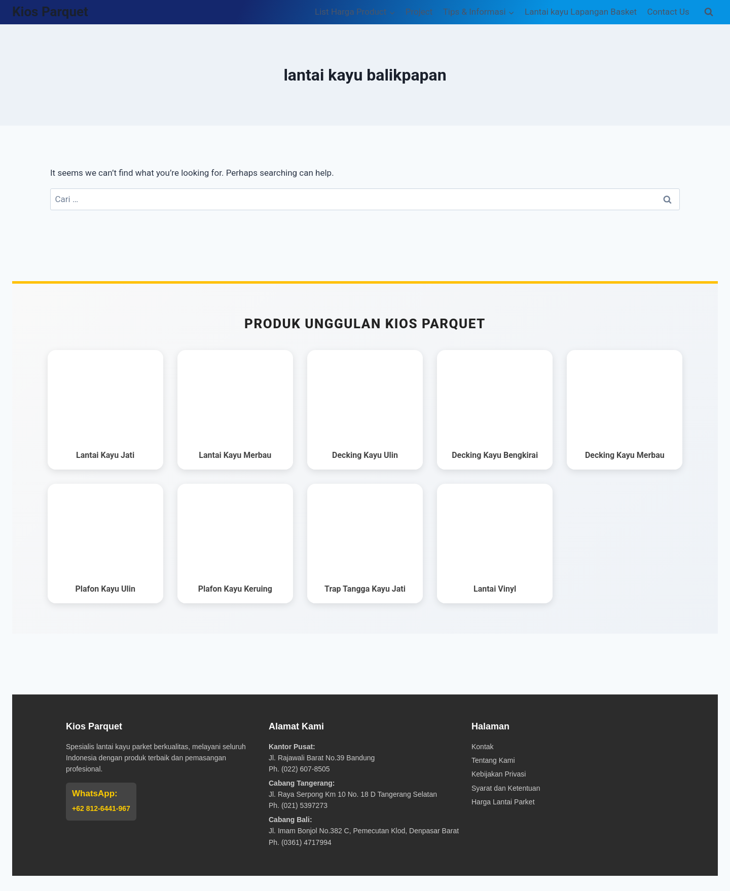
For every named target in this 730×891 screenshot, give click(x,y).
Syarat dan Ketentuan (505, 788)
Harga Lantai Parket (503, 802)
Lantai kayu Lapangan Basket (581, 12)
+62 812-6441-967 (101, 808)
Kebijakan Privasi (498, 774)
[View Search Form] (709, 12)
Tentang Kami (493, 760)
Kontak (482, 747)
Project (419, 12)
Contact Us (668, 12)
